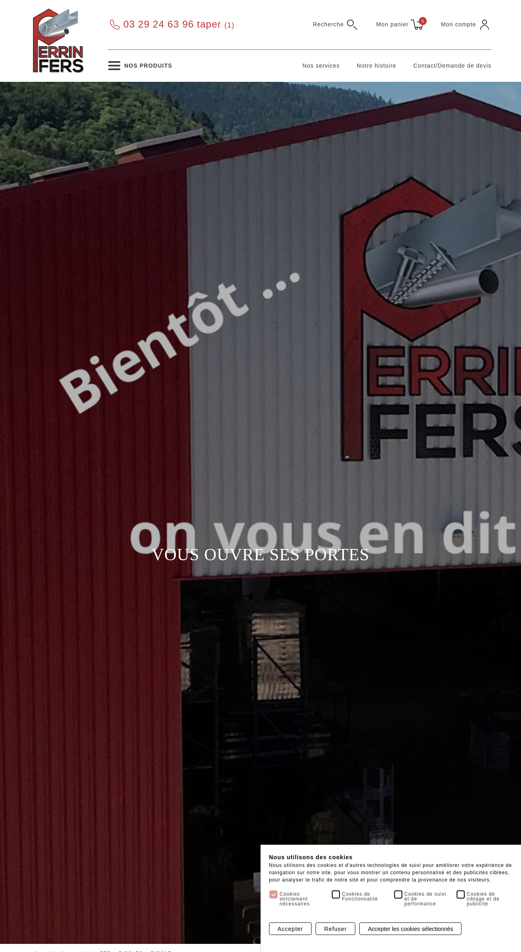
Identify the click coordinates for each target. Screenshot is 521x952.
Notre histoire (376, 65)
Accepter (290, 929)
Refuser (335, 929)
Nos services (321, 65)
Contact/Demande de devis (452, 65)
